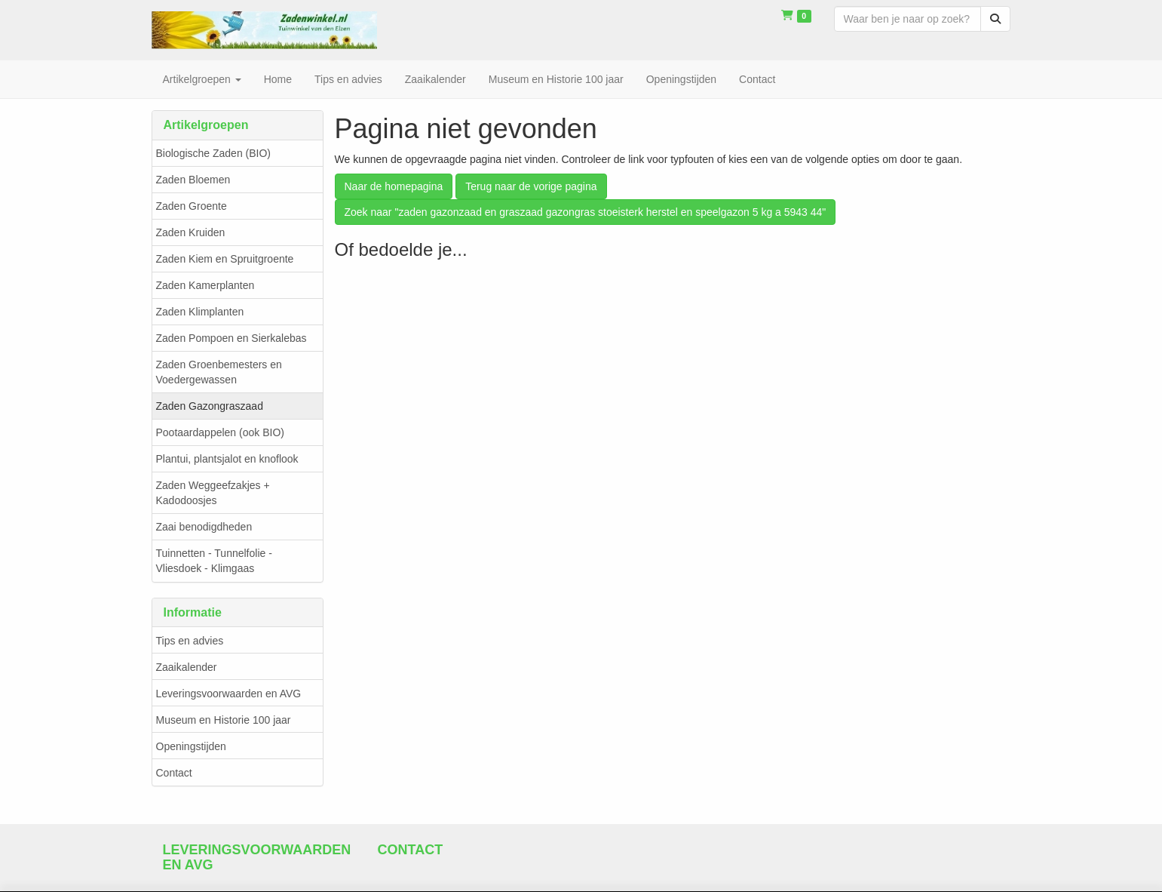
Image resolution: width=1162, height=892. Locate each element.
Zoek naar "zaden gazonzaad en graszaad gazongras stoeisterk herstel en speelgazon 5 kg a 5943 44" (585, 212)
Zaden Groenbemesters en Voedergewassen (219, 372)
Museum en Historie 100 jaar (223, 720)
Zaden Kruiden (190, 232)
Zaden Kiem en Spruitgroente (225, 259)
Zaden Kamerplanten (205, 285)
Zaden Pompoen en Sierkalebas (231, 338)
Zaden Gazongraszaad (209, 406)
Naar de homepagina (394, 186)
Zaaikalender (186, 667)
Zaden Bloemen (193, 180)
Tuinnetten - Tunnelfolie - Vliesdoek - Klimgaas (214, 560)
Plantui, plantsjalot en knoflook (227, 459)
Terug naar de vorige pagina (530, 186)
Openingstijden (191, 746)
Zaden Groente (191, 206)
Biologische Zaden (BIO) (213, 153)
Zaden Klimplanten (200, 312)
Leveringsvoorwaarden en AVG (229, 693)
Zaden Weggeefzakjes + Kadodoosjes (213, 492)
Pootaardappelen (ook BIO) (220, 432)
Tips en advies (190, 641)
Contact (174, 773)
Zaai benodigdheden (204, 527)
